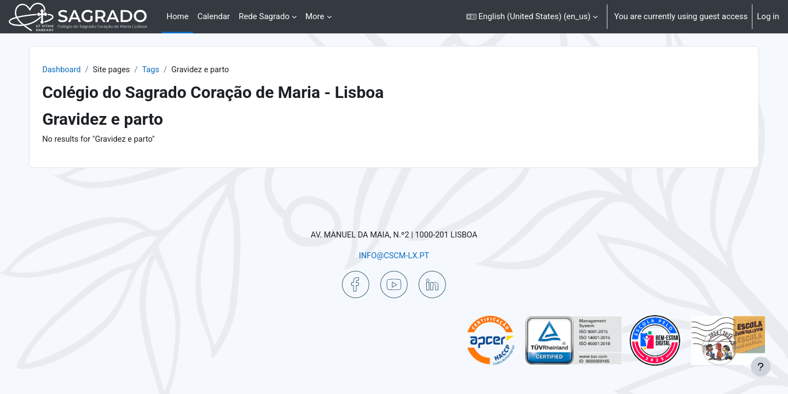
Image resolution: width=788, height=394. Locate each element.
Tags (172, 70)
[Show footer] (760, 366)
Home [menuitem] (177, 16)
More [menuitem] (315, 16)
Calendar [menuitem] (214, 16)
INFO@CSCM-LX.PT (394, 255)
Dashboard (81, 70)
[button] (532, 16)
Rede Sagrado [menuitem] (264, 16)
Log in (768, 16)
